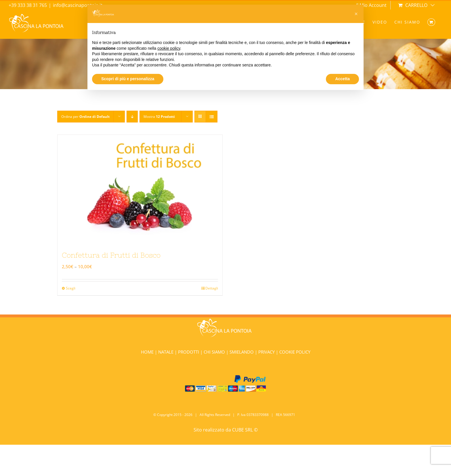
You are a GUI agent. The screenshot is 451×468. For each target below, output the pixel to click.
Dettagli (211, 288)
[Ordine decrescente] (132, 116)
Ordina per (85, 116)
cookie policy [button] (168, 48)
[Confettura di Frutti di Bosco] (140, 189)
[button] (356, 13)
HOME (148, 352)
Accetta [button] (342, 78)
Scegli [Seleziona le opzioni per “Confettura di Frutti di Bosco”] (70, 288)
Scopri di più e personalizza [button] (127, 78)
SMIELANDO (242, 352)
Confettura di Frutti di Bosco (111, 255)
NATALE (166, 352)
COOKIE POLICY (294, 352)
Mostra (159, 116)
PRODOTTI (188, 352)
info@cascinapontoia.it (77, 5)
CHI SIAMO (215, 352)
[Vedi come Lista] (211, 116)
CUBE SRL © (245, 430)
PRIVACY (266, 352)
